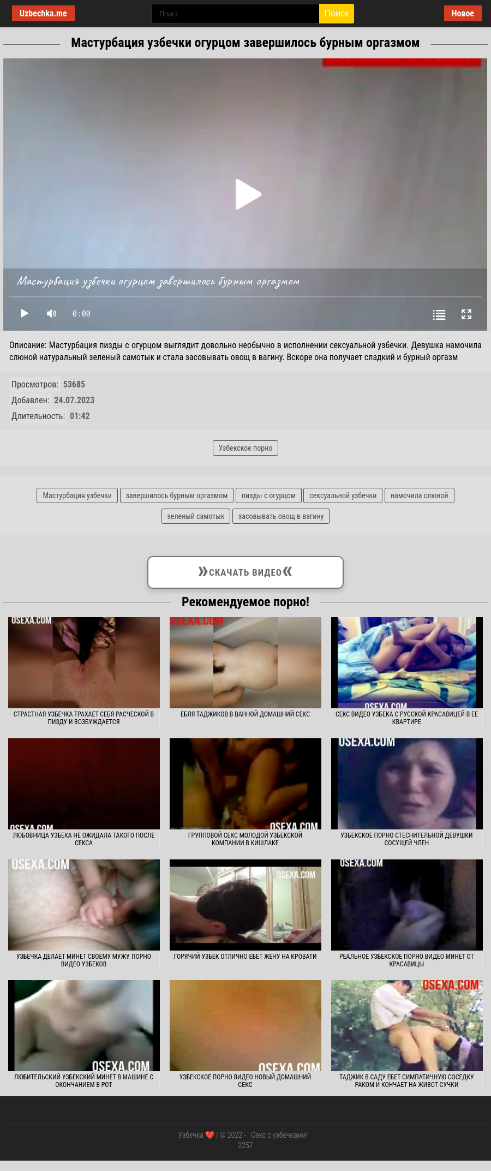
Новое (463, 13)
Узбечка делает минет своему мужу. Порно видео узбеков (83, 960)
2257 (245, 1145)
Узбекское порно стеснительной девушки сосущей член (406, 839)
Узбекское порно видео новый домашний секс (245, 1081)
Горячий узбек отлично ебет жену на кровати (245, 956)
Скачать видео (245, 570)
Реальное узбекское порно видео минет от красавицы (406, 960)
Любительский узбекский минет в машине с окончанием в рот (83, 1081)
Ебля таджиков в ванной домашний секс (245, 714)
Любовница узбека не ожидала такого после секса (83, 839)
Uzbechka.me (43, 13)
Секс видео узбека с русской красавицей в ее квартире (407, 718)
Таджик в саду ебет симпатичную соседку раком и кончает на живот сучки (406, 1081)
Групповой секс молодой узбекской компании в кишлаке (245, 839)
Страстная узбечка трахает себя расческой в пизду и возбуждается (84, 718)
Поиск (337, 13)
